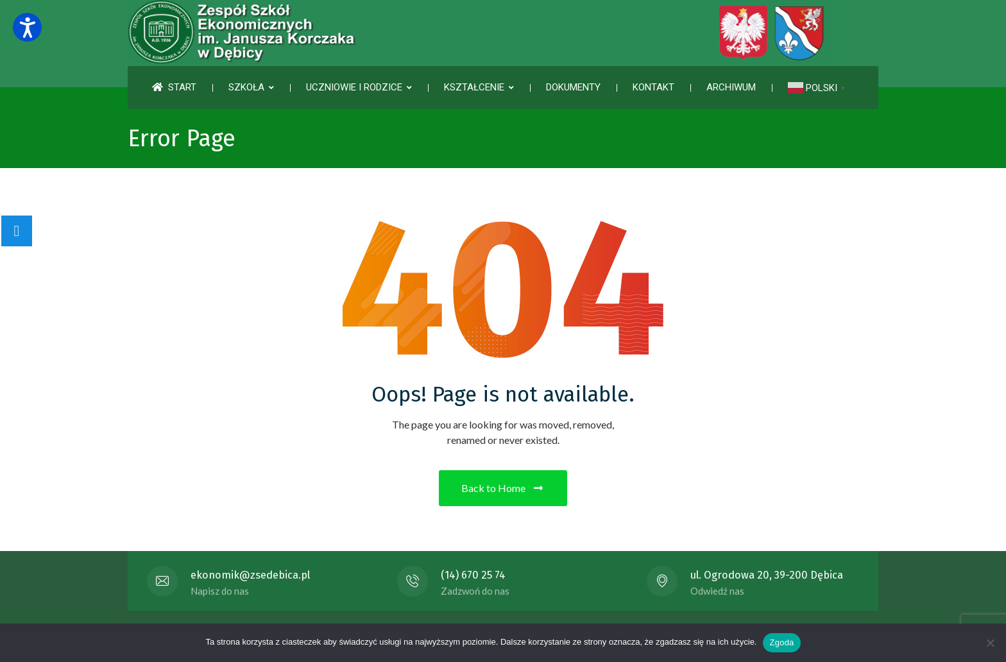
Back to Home (503, 488)
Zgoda (781, 642)
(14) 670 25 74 (473, 575)
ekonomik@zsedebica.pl (250, 575)
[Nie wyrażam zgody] (990, 642)
